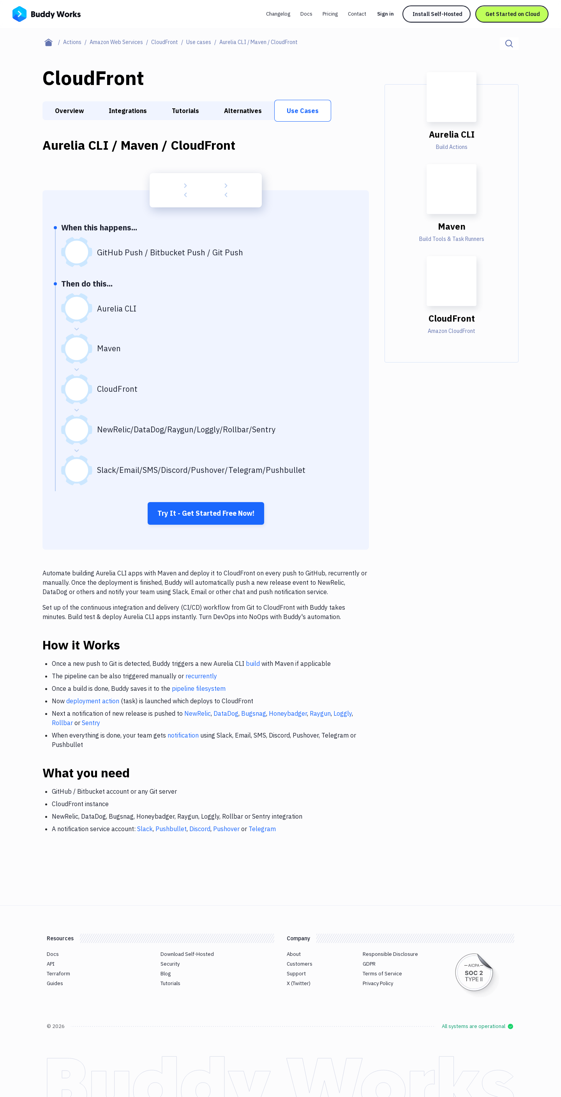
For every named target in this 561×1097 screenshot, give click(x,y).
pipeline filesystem (199, 688)
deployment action (92, 701)
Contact (357, 14)
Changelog (278, 14)
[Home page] (52, 42)
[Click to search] (509, 43)
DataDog (225, 713)
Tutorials (185, 111)
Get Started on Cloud (512, 14)
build (253, 663)
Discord (199, 829)
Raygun (320, 713)
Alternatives (243, 111)
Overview (69, 111)
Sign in (385, 14)
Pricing (330, 14)
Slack (145, 829)
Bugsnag (253, 713)
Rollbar (62, 723)
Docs (306, 14)
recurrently (201, 676)
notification (183, 735)
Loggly (342, 713)
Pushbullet (171, 829)
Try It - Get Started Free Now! (205, 513)
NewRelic (197, 713)
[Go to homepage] (46, 13)
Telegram (262, 829)
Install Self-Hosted (437, 14)
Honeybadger (288, 713)
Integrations (128, 111)
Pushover (226, 829)
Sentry (91, 723)
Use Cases (303, 111)
